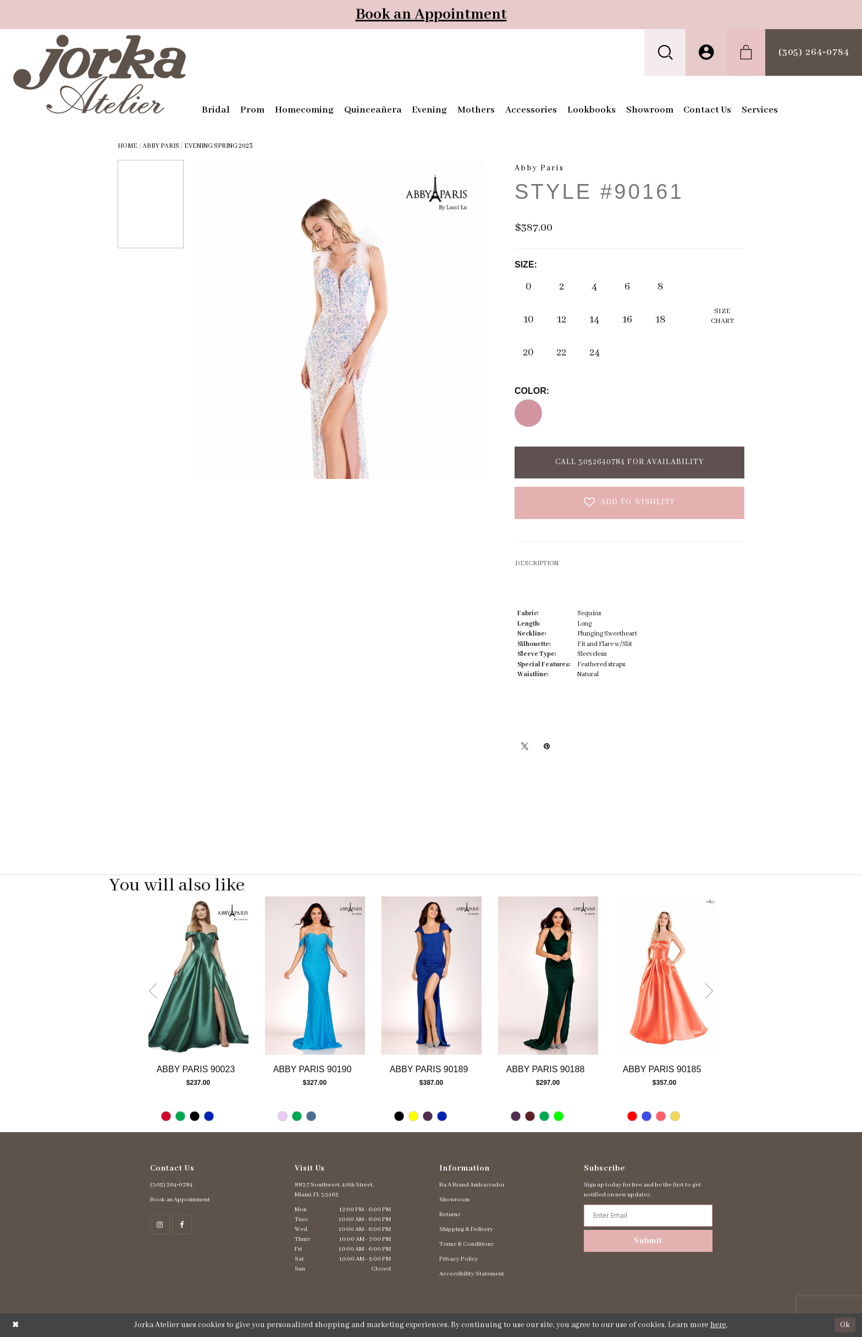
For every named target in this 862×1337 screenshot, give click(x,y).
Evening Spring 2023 (218, 146)
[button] (665, 52)
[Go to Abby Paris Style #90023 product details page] (198, 975)
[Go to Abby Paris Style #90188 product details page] (548, 975)
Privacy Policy (458, 1259)
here (718, 1325)
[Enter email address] (648, 1216)
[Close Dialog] (16, 1325)
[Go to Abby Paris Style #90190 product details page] (315, 975)
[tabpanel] (198, 1014)
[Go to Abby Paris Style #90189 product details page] (432, 975)
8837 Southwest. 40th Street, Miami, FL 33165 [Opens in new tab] (334, 1190)
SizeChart (722, 316)
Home (127, 146)
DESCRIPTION (537, 563)
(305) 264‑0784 (172, 1185)
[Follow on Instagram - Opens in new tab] (160, 1224)
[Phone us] (813, 52)
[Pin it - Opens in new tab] (546, 746)
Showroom (454, 1200)
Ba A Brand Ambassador (472, 1185)
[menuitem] (665, 52)
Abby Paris (160, 146)
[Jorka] (99, 74)
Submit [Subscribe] (648, 1241)
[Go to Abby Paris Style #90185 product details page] (665, 975)
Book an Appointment (431, 14)
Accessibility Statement (471, 1274)
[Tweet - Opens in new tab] (524, 746)
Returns (449, 1214)
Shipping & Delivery (466, 1229)
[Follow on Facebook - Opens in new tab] (182, 1224)
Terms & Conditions (466, 1244)
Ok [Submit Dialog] (845, 1325)
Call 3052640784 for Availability (629, 462)
